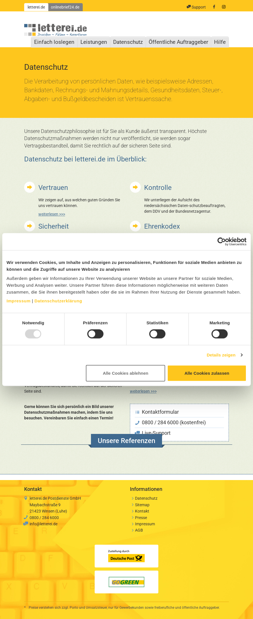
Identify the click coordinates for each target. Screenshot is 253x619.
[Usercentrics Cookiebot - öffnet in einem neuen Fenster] (221, 241)
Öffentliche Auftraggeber (178, 42)
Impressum (19, 300)
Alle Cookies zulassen (206, 372)
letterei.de (36, 7)
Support (196, 7)
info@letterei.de (43, 524)
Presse (141, 517)
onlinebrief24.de (65, 7)
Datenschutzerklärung (58, 300)
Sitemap (142, 505)
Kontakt (142, 511)
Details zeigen (221, 354)
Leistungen (93, 42)
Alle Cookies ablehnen (125, 372)
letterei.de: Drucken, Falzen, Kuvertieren (55, 28)
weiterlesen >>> (51, 214)
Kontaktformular (157, 412)
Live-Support (153, 433)
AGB (139, 530)
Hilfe (220, 42)
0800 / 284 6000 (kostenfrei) (170, 422)
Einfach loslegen (54, 42)
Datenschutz (128, 42)
